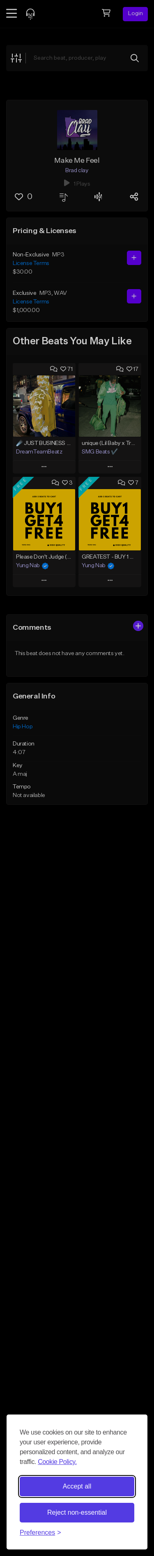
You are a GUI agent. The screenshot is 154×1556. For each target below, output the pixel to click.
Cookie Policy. (57, 1461)
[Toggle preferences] (40, 1532)
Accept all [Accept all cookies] (77, 1486)
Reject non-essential (77, 1512)
